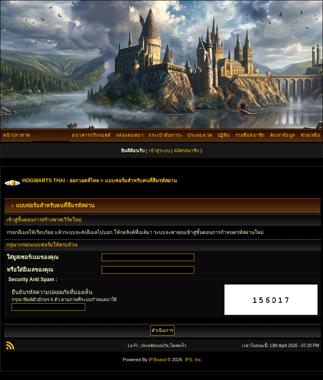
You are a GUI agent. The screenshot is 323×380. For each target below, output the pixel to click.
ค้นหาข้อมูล (282, 135)
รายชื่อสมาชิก (250, 135)
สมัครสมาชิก (186, 150)
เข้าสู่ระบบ (159, 150)
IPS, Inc (193, 359)
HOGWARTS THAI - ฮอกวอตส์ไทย (60, 181)
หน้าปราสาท (16, 135)
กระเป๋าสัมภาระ (165, 135)
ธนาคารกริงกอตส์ (91, 135)
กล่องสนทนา (130, 135)
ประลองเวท (199, 135)
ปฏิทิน (223, 135)
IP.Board (157, 359)
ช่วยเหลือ (310, 135)
